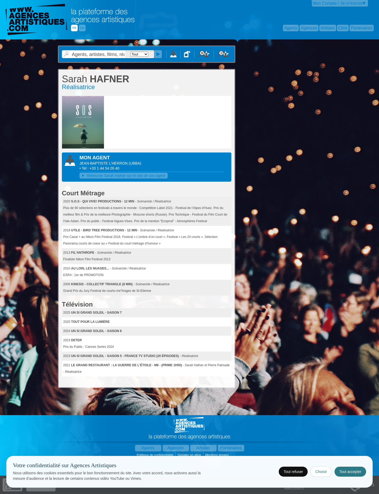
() (135, 163)
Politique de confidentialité (155, 455)
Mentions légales (217, 455)
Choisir (321, 472)
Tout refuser (293, 472)
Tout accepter (350, 472)
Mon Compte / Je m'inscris (337, 3)
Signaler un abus (189, 455)
